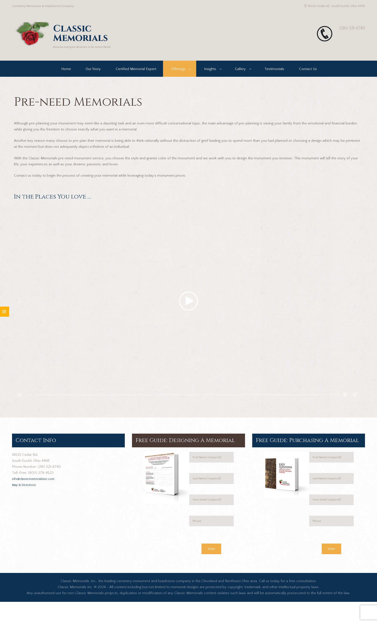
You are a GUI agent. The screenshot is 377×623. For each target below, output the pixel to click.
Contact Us (308, 76)
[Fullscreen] (356, 402)
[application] (188, 308)
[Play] (21, 402)
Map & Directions (26, 492)
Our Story (93, 76)
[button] (188, 308)
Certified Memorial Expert (136, 76)
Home (66, 76)
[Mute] (346, 402)
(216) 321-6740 (346, 28)
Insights (210, 76)
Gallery (240, 76)
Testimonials (274, 76)
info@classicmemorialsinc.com (36, 486)
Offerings (178, 76)
